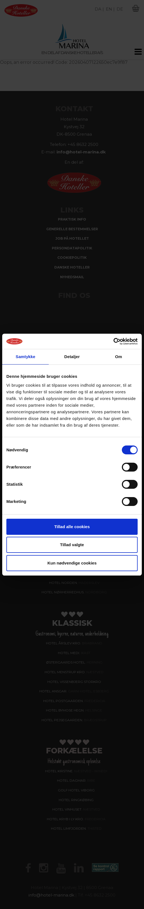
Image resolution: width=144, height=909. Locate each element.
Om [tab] (118, 356)
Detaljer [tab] (72, 356)
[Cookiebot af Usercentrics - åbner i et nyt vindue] (113, 341)
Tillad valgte (72, 544)
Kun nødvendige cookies (72, 563)
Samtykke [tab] (25, 356)
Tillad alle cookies (72, 526)
